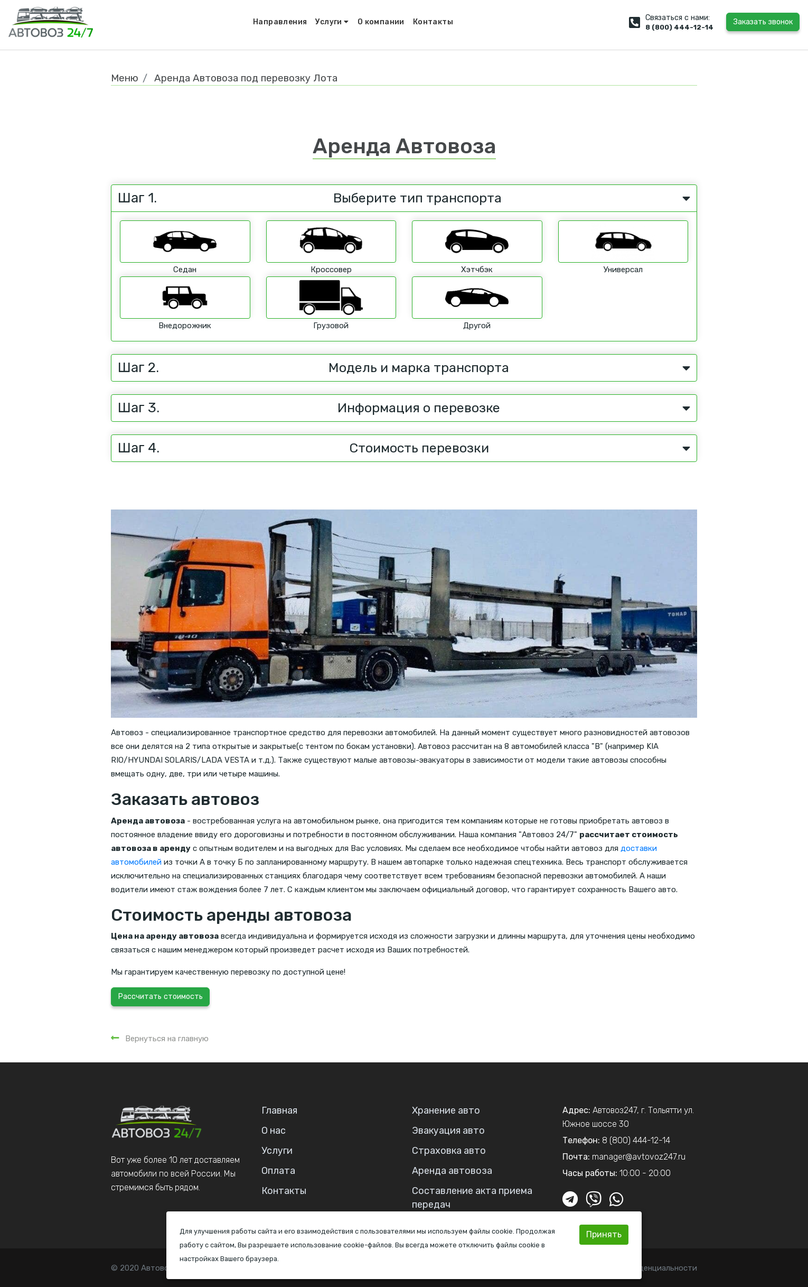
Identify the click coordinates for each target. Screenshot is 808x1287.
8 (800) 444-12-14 (679, 27)
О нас (273, 1130)
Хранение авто (446, 1110)
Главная (279, 1110)
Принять (604, 1234)
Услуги (332, 21)
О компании (381, 21)
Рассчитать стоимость (160, 996)
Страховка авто (449, 1150)
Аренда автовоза (452, 1171)
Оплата (278, 1171)
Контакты (433, 21)
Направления (280, 21)
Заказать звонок (763, 21)
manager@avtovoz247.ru (638, 1157)
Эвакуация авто (448, 1130)
